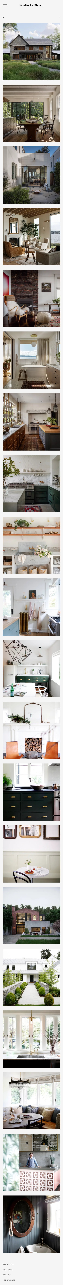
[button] (31, 20)
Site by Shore (9, 1280)
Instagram (8, 1269)
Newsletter (8, 1264)
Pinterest (7, 1275)
